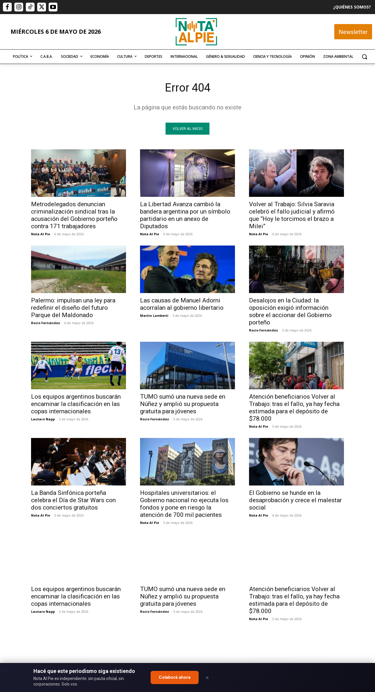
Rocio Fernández (45, 323)
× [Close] (207, 678)
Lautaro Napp (43, 419)
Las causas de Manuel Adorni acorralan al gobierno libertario (182, 304)
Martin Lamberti (154, 316)
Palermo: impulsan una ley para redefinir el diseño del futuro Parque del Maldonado (73, 308)
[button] (364, 57)
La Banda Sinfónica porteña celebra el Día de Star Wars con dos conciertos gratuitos (73, 501)
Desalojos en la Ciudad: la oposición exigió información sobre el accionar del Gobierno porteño (290, 311)
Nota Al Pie (40, 234)
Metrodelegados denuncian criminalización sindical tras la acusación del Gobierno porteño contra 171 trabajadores (74, 215)
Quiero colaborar (346, 581)
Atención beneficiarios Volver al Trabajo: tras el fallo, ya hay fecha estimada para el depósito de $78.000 (294, 408)
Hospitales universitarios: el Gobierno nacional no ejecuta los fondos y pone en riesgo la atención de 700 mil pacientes (184, 504)
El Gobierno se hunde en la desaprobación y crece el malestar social (295, 501)
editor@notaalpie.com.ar (162, 660)
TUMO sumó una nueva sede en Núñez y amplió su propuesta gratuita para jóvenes (182, 404)
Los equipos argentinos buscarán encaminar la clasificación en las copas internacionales (76, 404)
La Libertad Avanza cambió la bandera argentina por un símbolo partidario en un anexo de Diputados (185, 215)
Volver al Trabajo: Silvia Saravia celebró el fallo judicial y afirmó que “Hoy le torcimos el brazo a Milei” (292, 215)
